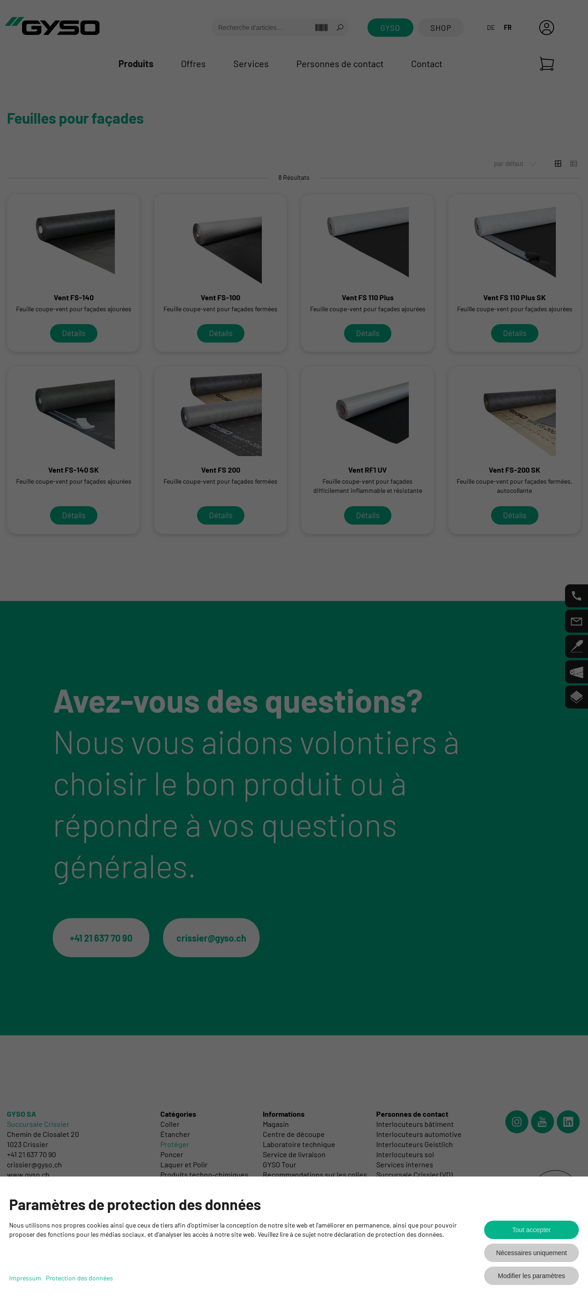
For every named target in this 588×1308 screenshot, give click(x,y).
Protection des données (79, 1278)
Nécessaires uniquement (531, 1253)
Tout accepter (531, 1230)
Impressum (25, 1278)
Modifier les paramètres (531, 1275)
